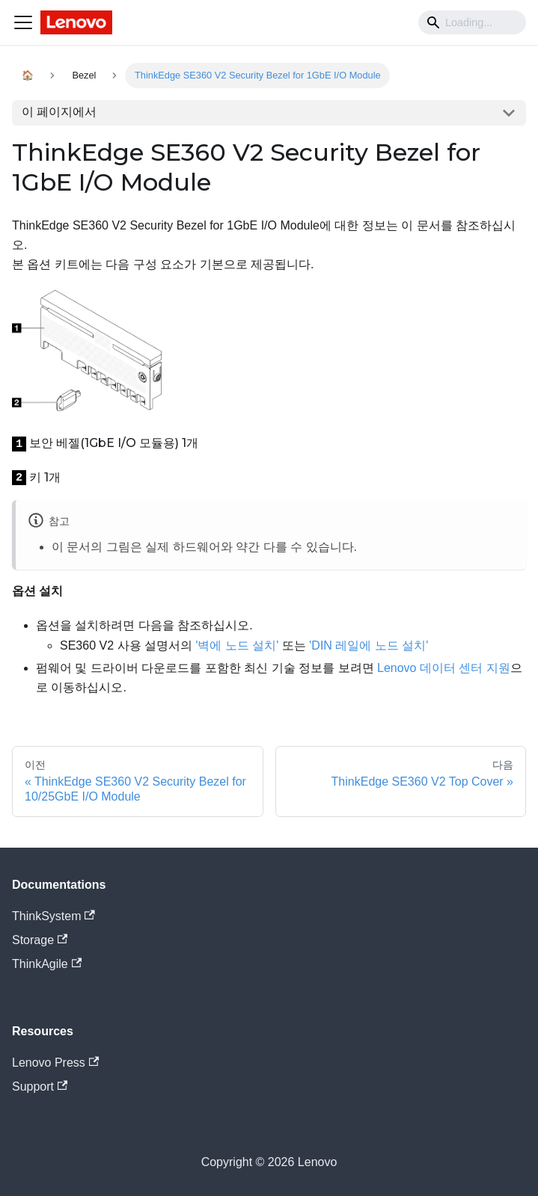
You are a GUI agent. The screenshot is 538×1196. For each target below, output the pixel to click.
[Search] (472, 22)
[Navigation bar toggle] (23, 22)
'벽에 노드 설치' (236, 645)
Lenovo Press (55, 1062)
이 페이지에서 (59, 111)
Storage (39, 940)
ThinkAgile (47, 964)
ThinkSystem (53, 916)
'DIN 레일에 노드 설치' (368, 645)
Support (39, 1086)
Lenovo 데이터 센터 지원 (443, 668)
